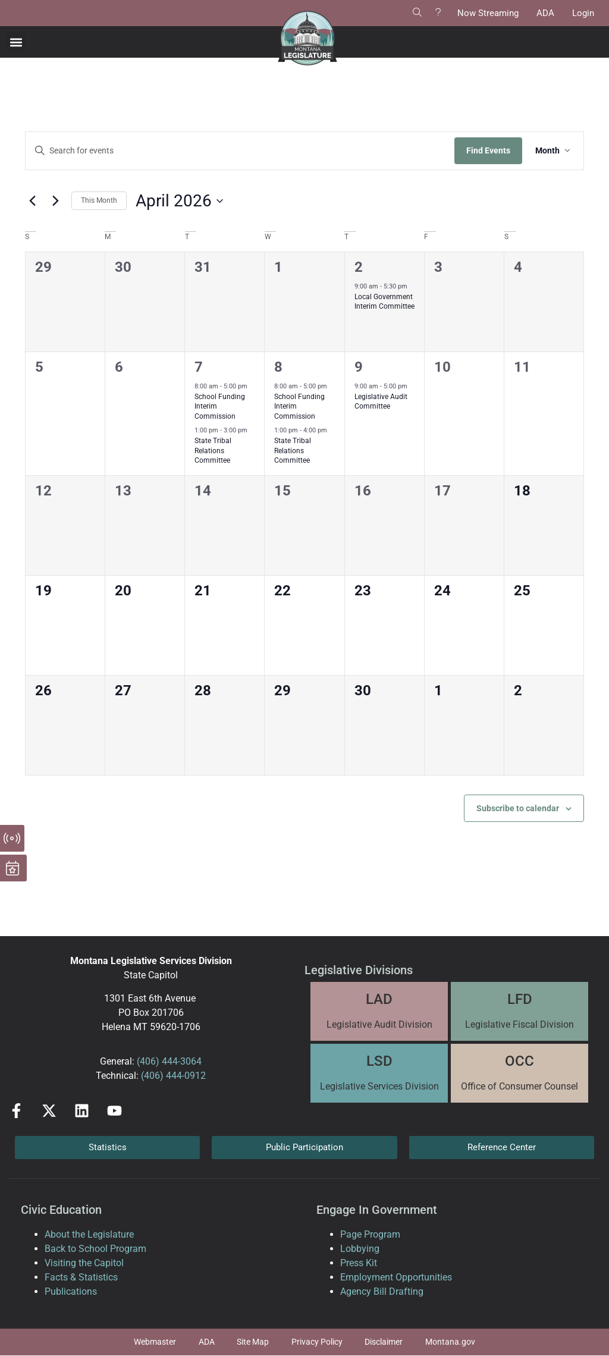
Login (583, 13)
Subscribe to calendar (517, 808)
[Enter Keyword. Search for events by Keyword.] (239, 151)
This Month (99, 200)
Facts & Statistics (81, 1277)
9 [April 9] (358, 367)
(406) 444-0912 (173, 1075)
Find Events (486, 150)
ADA (545, 13)
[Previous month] (32, 201)
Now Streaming (488, 13)
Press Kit (358, 1263)
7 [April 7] (198, 367)
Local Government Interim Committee (384, 302)
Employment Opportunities (396, 1277)
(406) (148, 1061)
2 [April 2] (358, 267)
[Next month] (55, 201)
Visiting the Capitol (84, 1263)
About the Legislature (89, 1234)
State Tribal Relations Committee (212, 450)
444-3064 (180, 1061)
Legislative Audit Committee (380, 402)
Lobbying (359, 1248)
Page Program (370, 1234)
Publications (71, 1291)
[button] (16, 42)
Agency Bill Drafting (381, 1291)
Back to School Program (95, 1248)
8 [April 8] (278, 367)
